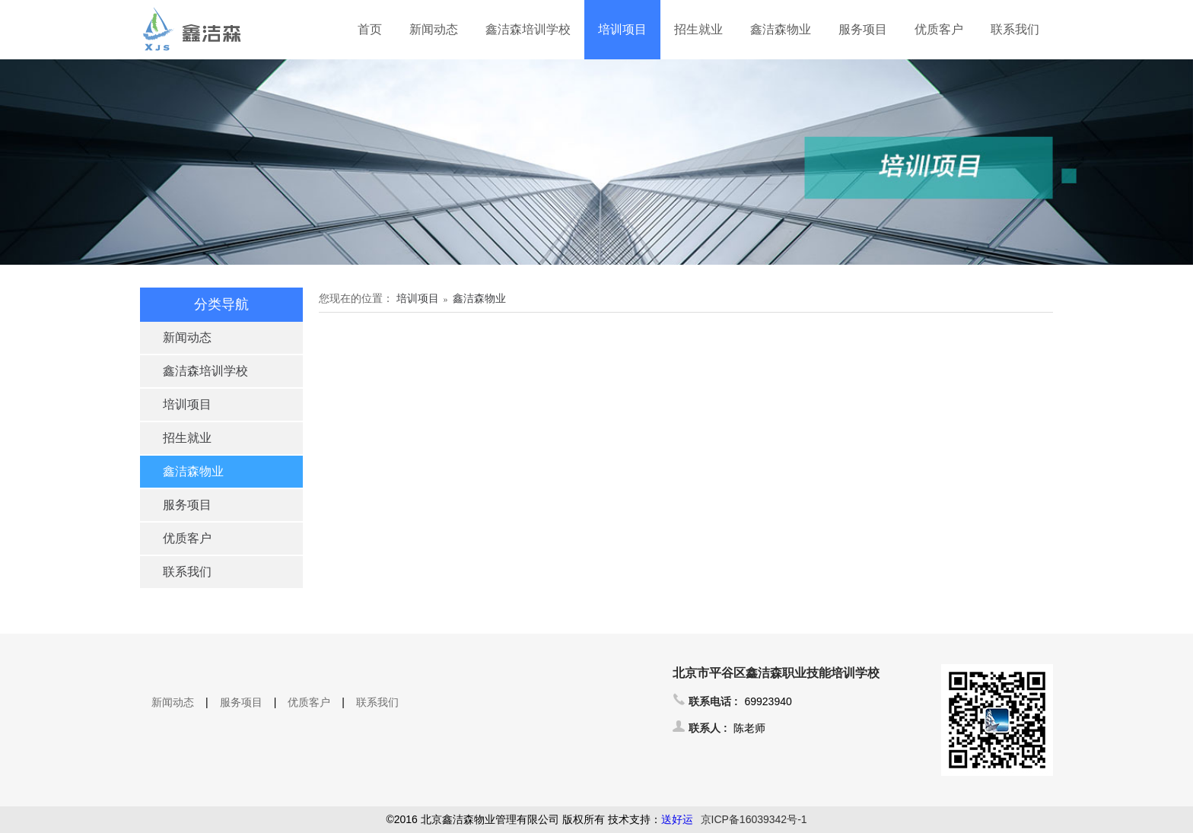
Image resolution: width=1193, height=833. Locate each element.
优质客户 (939, 29)
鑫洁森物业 (780, 29)
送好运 (677, 819)
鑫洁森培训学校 (528, 29)
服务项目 (862, 29)
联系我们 (1015, 29)
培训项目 (622, 29)
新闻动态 (433, 29)
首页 (370, 29)
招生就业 (698, 29)
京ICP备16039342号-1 (754, 819)
